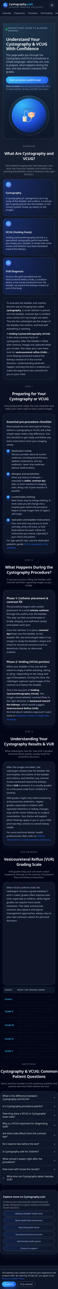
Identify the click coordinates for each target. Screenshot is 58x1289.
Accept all (9, 1284)
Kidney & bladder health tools (29, 1213)
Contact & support (29, 1248)
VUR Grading (46, 13)
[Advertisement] (29, 952)
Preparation (19, 13)
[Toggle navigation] (52, 5)
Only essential (26, 1284)
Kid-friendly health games (29, 1241)
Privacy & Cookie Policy (13, 1278)
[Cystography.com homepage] (23, 5)
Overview (6, 13)
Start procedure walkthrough (27, 80)
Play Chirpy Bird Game (29, 1227)
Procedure (33, 13)
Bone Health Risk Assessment (29, 1220)
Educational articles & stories (29, 1234)
